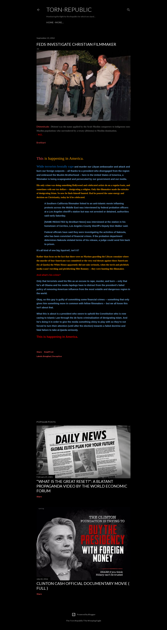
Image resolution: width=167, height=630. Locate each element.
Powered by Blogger (83, 614)
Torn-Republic (69, 9)
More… (59, 22)
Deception (57, 356)
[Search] (128, 9)
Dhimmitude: (43, 126)
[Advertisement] (83, 389)
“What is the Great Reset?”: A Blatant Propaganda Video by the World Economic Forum (82, 486)
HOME (49, 22)
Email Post (48, 352)
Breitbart (41, 142)
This (40, 158)
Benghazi (47, 356)
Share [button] (39, 352)
